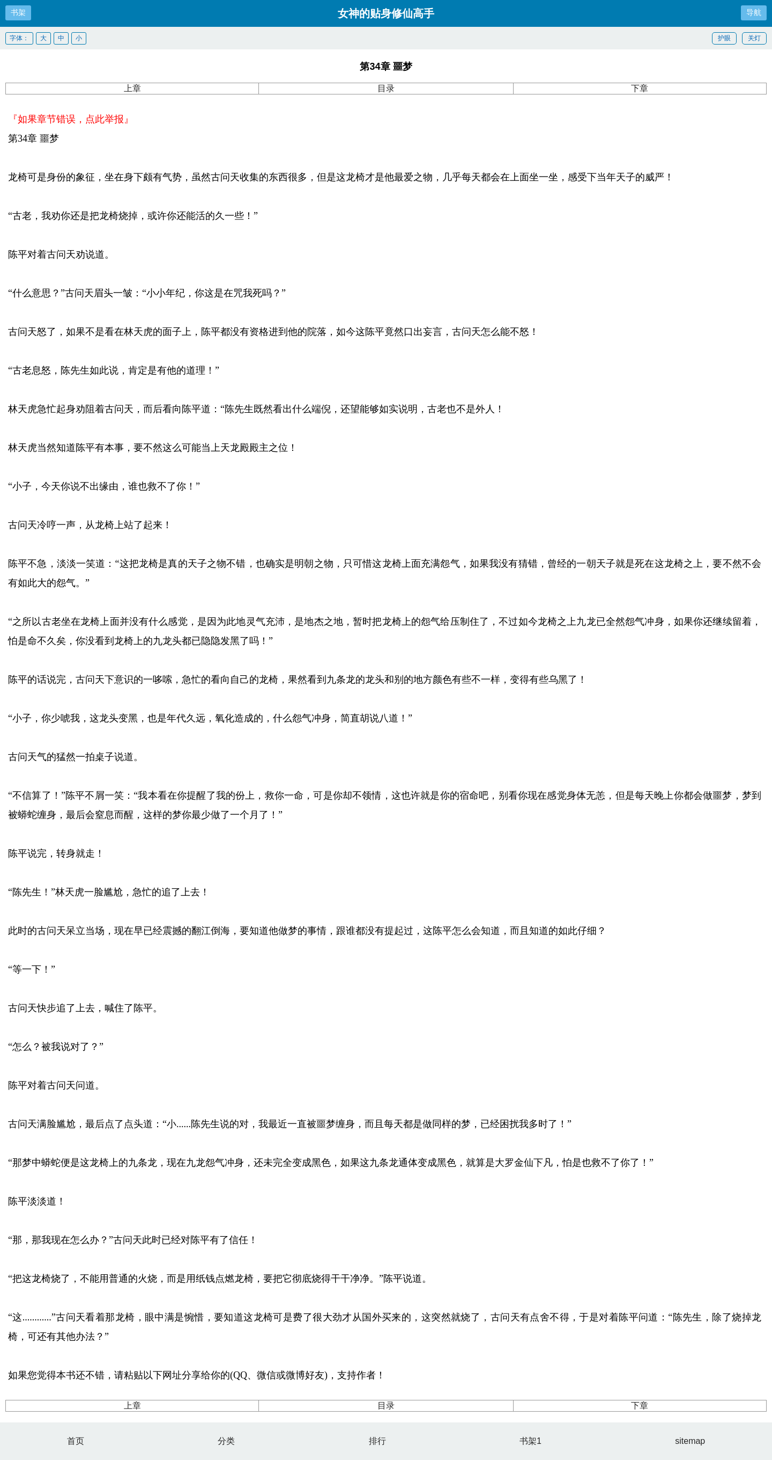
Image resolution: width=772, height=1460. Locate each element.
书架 (18, 12)
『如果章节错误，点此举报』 (70, 119)
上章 (132, 88)
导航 (753, 12)
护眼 (724, 38)
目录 (386, 88)
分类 (226, 1441)
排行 (377, 1441)
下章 (639, 88)
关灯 (754, 38)
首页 (75, 1441)
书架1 (530, 1441)
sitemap (690, 1441)
